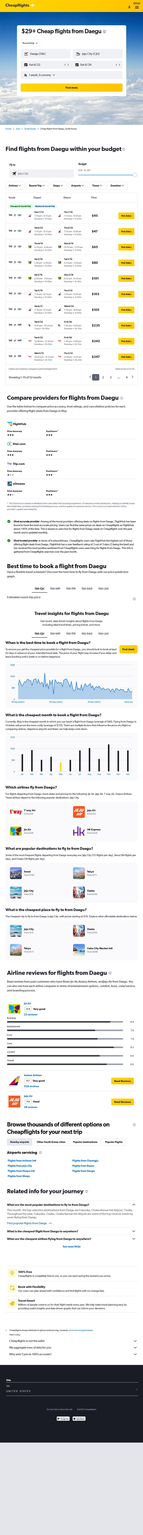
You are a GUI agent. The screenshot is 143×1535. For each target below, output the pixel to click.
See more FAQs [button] (71, 1246)
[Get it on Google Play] (63, 1419)
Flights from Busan (83, 1165)
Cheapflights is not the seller (73, 1341)
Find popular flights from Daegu (29, 1223)
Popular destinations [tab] (85, 1141)
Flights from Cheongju (85, 1160)
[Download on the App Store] (79, 1419)
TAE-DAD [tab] (87, 588)
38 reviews (30, 1107)
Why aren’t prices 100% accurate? (73, 1354)
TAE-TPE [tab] (71, 588)
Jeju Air (28, 1096)
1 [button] (95, 377)
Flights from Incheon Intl (22, 1160)
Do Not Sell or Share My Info (60, 1409)
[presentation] (104, 31)
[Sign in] (129, 7)
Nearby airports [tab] (19, 1141)
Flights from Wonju (19, 1176)
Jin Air (27, 1003)
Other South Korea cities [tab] (51, 1141)
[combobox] (30, 43)
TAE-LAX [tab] (103, 588)
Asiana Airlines (33, 1075)
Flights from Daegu (83, 1170)
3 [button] (110, 377)
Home (8, 128)
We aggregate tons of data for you (73, 1347)
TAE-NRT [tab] (55, 588)
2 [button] (103, 377)
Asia (18, 128)
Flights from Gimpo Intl (21, 1170)
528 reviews (31, 1086)
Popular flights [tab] (114, 1141)
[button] (44, 65)
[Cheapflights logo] (17, 5)
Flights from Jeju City (20, 1165)
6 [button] (127, 377)
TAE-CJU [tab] (39, 588)
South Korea (30, 128)
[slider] (135, 175)
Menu (136, 6)
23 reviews (30, 1014)
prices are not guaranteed (80, 1330)
